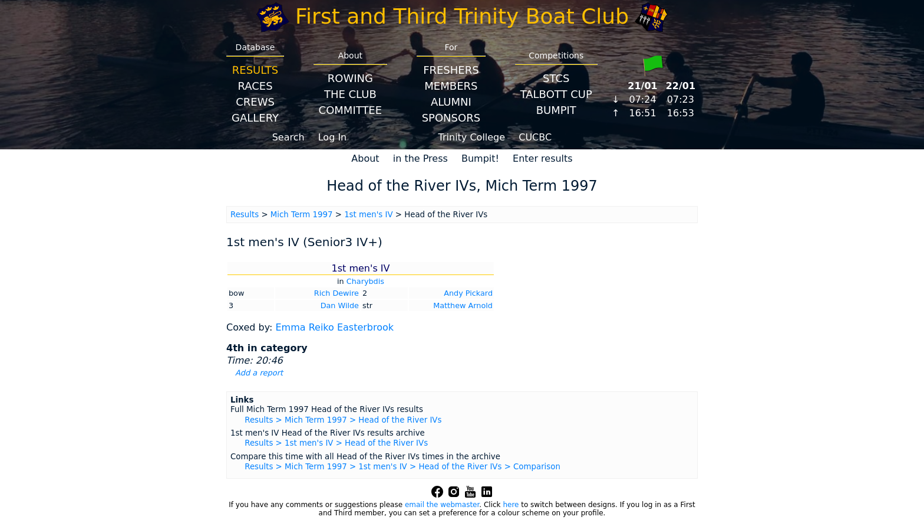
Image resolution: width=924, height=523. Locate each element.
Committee (350, 110)
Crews (255, 102)
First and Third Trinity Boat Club (462, 16)
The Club (350, 94)
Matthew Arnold (463, 305)
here (511, 505)
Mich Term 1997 (301, 214)
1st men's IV (368, 214)
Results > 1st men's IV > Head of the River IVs (336, 443)
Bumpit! (480, 158)
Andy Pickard (468, 293)
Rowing (350, 78)
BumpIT (556, 110)
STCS (556, 78)
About (365, 158)
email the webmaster (442, 505)
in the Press (420, 158)
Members (450, 86)
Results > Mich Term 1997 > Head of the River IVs (343, 420)
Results (255, 70)
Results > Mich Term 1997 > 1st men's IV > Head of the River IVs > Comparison (402, 466)
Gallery (255, 118)
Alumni (451, 102)
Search (288, 137)
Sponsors (451, 118)
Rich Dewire (336, 293)
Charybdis (365, 281)
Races (254, 86)
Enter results (543, 158)
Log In (332, 137)
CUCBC (535, 137)
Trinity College (472, 137)
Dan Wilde (340, 305)
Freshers (451, 70)
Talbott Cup (556, 94)
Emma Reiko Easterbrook (334, 327)
